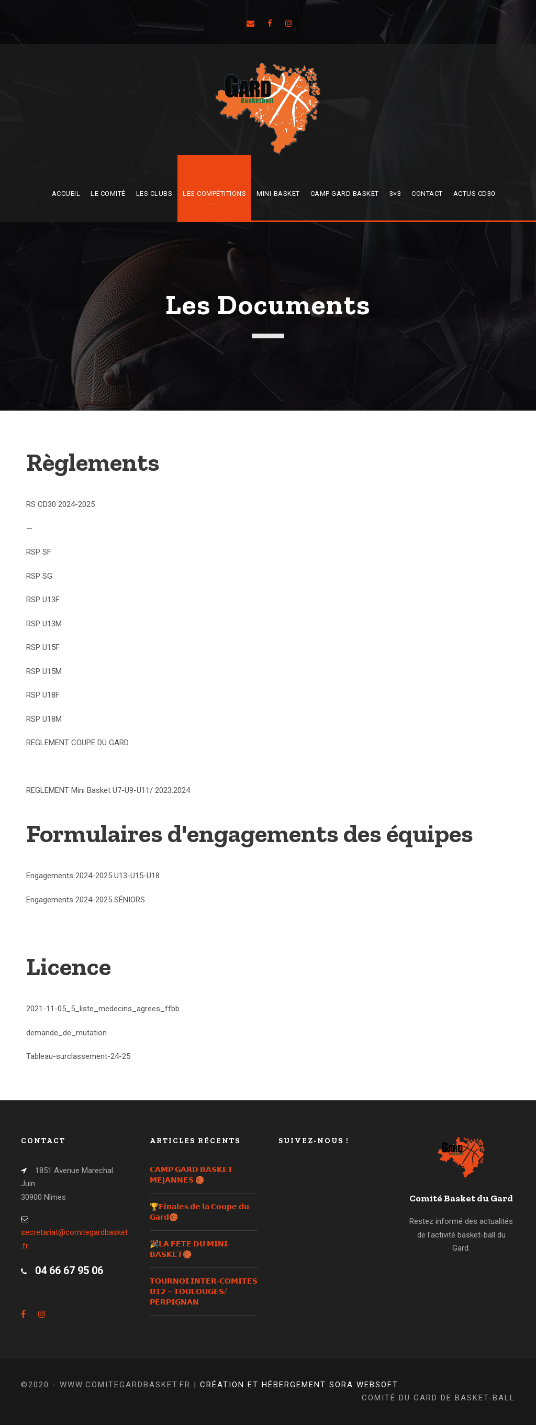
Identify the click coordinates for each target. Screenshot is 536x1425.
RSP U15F (43, 647)
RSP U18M (44, 719)
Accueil (66, 193)
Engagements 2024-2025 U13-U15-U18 (93, 875)
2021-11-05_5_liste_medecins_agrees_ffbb (103, 1008)
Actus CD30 (474, 193)
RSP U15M (44, 671)
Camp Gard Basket (344, 193)
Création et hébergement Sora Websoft (299, 1384)
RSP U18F (43, 695)
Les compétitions (214, 193)
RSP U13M (44, 623)
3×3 (395, 193)
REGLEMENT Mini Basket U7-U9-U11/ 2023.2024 (108, 790)
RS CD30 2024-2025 (60, 504)
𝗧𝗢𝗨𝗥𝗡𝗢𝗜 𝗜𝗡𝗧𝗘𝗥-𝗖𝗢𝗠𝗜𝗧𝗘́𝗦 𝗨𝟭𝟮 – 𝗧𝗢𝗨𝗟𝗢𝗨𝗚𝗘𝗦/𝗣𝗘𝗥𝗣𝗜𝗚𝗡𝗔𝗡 (204, 1291)
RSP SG (39, 576)
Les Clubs (154, 193)
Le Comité (108, 193)
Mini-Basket (278, 193)
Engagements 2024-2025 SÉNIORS (85, 899)
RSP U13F (43, 599)
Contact (427, 193)
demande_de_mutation (66, 1032)
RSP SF (38, 552)
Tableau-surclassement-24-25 (78, 1056)
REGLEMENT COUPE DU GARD (77, 742)
